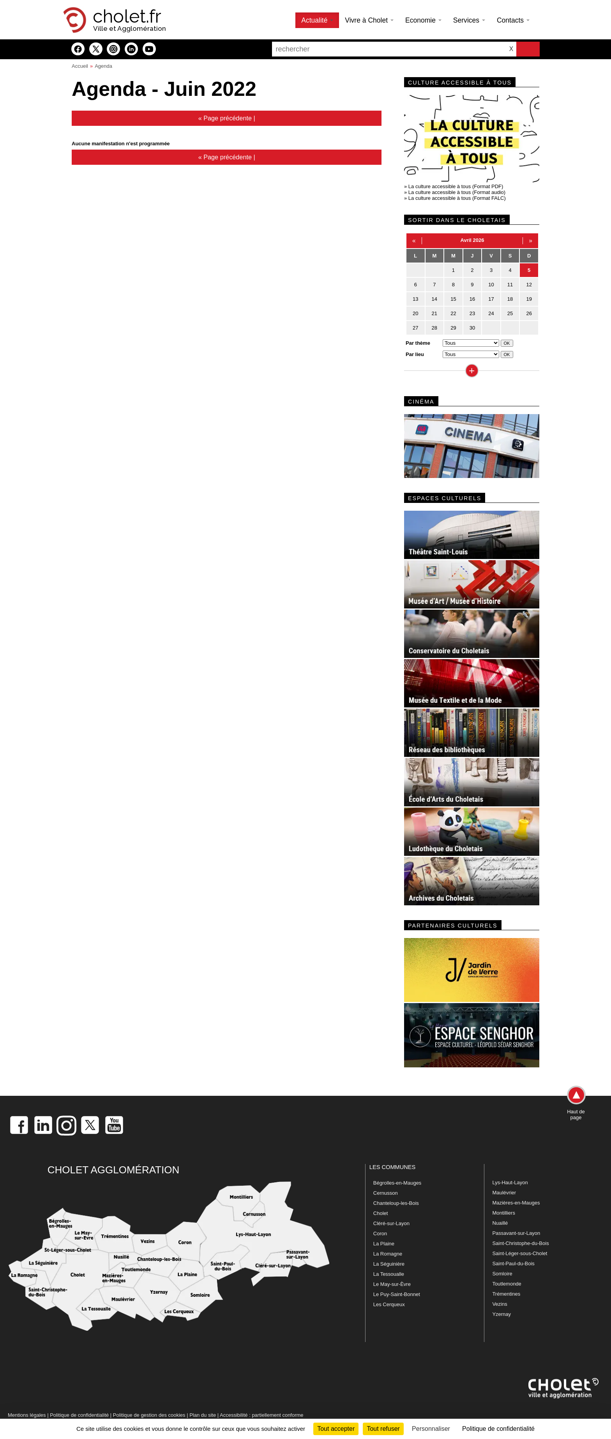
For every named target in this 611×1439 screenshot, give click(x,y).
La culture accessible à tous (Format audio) (456, 192)
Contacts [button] (513, 20)
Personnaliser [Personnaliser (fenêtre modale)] (431, 1428)
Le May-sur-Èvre (392, 1284)
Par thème (418, 343)
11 (510, 284)
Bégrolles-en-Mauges (397, 1183)
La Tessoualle (388, 1274)
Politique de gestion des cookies (149, 1415)
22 (453, 313)
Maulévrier (504, 1193)
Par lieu (415, 354)
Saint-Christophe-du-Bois (520, 1243)
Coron (380, 1233)
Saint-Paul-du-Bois (513, 1263)
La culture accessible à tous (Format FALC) (457, 198)
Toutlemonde (506, 1284)
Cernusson (385, 1193)
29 (453, 328)
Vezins (499, 1304)
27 (415, 328)
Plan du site (202, 1415)
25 (510, 313)
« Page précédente (225, 118)
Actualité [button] (317, 20)
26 (529, 313)
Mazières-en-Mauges (516, 1203)
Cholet (380, 1213)
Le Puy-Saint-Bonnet (396, 1294)
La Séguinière (388, 1264)
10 (491, 284)
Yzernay (501, 1314)
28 (434, 328)
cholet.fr (127, 16)
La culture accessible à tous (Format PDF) (455, 186)
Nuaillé (500, 1223)
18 (510, 299)
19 (529, 299)
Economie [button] (423, 20)
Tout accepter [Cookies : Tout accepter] (336, 1428)
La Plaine (383, 1244)
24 (491, 313)
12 (529, 284)
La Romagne (387, 1254)
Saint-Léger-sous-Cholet (519, 1253)
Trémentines (506, 1294)
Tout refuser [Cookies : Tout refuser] (383, 1428)
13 (415, 299)
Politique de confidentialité (79, 1415)
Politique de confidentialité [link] (498, 1428)
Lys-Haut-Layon (510, 1182)
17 (491, 299)
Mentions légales (27, 1415)
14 (434, 299)
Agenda (103, 66)
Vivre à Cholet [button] (369, 20)
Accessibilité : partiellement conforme (262, 1415)
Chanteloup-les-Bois (396, 1203)
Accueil (80, 66)
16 (472, 299)
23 (472, 313)
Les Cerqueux (389, 1304)
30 (472, 328)
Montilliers (503, 1213)
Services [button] (469, 20)
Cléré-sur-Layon (391, 1223)
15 (453, 299)
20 (415, 313)
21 (434, 313)
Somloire (502, 1274)
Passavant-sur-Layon (516, 1233)
